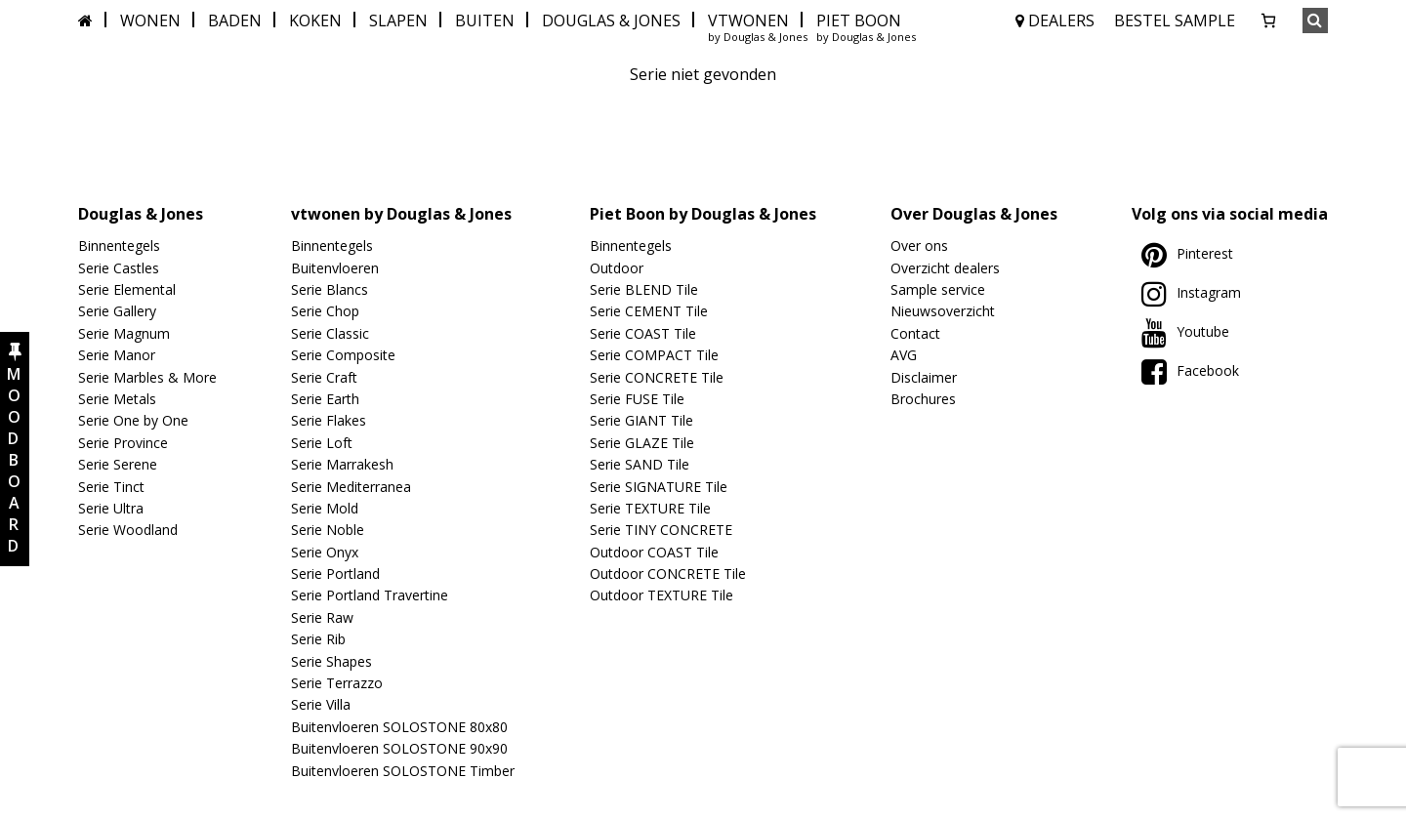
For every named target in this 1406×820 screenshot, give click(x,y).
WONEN (150, 20)
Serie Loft (321, 442)
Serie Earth (325, 399)
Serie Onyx (324, 552)
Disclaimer (923, 377)
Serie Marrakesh (342, 464)
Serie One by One (133, 420)
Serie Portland (335, 573)
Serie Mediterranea (351, 486)
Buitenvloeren (335, 268)
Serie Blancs (329, 289)
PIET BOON (858, 20)
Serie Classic (330, 333)
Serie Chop (325, 311)
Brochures (923, 399)
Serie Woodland (128, 529)
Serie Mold (324, 508)
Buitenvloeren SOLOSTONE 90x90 (399, 748)
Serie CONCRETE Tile (657, 377)
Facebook (1190, 370)
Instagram (1191, 292)
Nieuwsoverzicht (942, 311)
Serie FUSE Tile (637, 399)
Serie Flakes (328, 420)
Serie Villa (321, 704)
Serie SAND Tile (639, 464)
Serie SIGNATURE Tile (658, 486)
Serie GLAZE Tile (642, 442)
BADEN (235, 20)
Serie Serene (117, 464)
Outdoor (616, 268)
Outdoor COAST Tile (654, 552)
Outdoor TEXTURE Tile (661, 595)
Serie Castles (118, 268)
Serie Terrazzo (337, 683)
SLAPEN (398, 20)
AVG (903, 355)
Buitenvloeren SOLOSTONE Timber (403, 770)
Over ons (919, 245)
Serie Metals (117, 399)
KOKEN (315, 20)
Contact (915, 333)
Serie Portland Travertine (369, 595)
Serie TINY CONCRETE (661, 529)
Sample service (937, 289)
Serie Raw (322, 617)
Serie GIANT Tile (641, 420)
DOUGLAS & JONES (611, 20)
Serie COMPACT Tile (654, 355)
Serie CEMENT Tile (649, 311)
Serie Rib (318, 639)
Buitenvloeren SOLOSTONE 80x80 (399, 727)
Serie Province (123, 442)
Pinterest (1187, 253)
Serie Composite (343, 355)
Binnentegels (119, 245)
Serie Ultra (111, 508)
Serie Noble (327, 529)
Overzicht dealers (945, 268)
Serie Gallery (117, 311)
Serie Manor (116, 355)
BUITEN (485, 20)
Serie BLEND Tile (644, 289)
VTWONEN (748, 20)
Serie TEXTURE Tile (650, 508)
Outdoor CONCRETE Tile (668, 573)
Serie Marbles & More (147, 377)
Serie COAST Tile (643, 333)
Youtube (1185, 331)
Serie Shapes (331, 661)
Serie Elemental (127, 289)
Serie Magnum (124, 333)
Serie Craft (324, 377)
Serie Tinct (111, 486)
